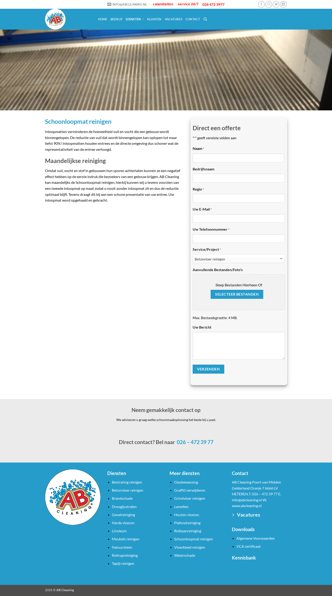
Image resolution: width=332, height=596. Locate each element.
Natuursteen (122, 547)
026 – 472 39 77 (194, 442)
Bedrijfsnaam (203, 169)
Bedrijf (117, 19)
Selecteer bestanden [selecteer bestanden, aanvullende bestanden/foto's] (237, 294)
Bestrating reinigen (127, 482)
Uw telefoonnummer (211, 229)
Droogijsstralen (124, 506)
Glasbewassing (186, 482)
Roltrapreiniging (125, 555)
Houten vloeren (186, 514)
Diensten (135, 19)
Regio (198, 189)
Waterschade (184, 555)
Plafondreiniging (187, 522)
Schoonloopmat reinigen (193, 539)
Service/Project (207, 249)
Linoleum (119, 531)
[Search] (205, 19)
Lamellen (181, 506)
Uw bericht (202, 327)
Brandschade (122, 498)
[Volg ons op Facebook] (261, 4)
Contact (192, 19)
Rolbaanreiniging (187, 531)
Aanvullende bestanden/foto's (218, 269)
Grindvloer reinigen (189, 498)
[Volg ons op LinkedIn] (283, 4)
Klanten (154, 19)
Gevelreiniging (123, 514)
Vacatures (173, 19)
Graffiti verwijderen (189, 490)
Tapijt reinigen (123, 563)
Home (102, 19)
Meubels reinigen (125, 539)
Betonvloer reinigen (127, 490)
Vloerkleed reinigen (189, 547)
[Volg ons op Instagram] (268, 4)
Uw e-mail (202, 209)
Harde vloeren (123, 522)
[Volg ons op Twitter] (276, 4)
